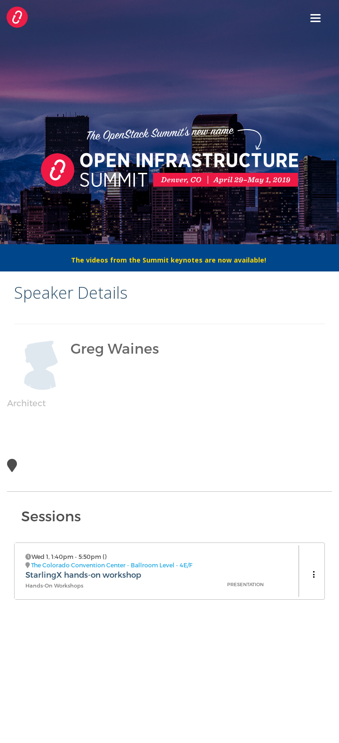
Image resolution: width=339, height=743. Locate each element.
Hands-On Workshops (54, 585)
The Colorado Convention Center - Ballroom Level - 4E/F (111, 564)
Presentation (245, 584)
